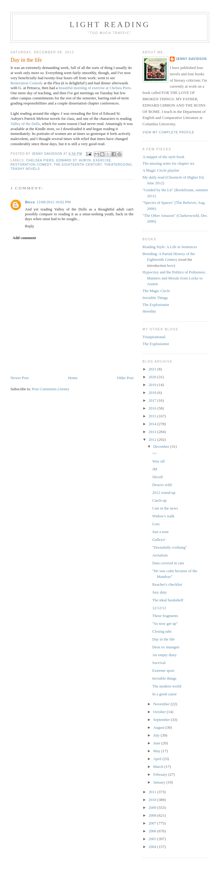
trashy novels (25, 168)
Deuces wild (162, 484)
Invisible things (164, 678)
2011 (152, 792)
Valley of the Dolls (25, 123)
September (162, 719)
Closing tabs (162, 631)
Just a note (160, 531)
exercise (102, 160)
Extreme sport (163, 670)
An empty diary (164, 655)
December (161, 446)
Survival (158, 662)
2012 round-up (163, 492)
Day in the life (163, 639)
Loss (156, 524)
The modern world (166, 686)
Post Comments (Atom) (50, 389)
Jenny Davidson (191, 59)
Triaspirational (153, 337)
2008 (152, 815)
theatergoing (118, 164)
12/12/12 (159, 608)
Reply (29, 226)
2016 (152, 408)
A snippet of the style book (163, 156)
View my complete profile (168, 132)
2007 (152, 823)
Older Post (125, 378)
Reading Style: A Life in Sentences (169, 247)
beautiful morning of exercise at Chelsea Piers (95, 88)
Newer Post (19, 378)
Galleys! (158, 539)
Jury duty (159, 592)
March (158, 766)
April (158, 758)
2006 (152, 831)
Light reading (110, 24)
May (157, 751)
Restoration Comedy (26, 83)
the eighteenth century (78, 164)
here (170, 265)
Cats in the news (165, 508)
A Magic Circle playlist (160, 170)
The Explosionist (155, 304)
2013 (152, 431)
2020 (152, 377)
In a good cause (164, 694)
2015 (152, 416)
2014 (152, 424)
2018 (152, 392)
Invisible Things (155, 297)
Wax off (158, 461)
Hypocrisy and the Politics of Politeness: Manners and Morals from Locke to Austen (174, 278)
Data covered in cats (168, 563)
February (160, 774)
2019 (152, 384)
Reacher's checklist (167, 584)
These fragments (165, 615)
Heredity (149, 311)
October (160, 711)
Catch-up (159, 500)
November (162, 704)
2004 (152, 846)
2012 (152, 439)
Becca (29, 202)
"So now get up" (165, 623)
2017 (152, 400)
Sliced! (157, 477)
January (159, 782)
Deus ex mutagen (165, 647)
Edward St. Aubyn (73, 160)
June (157, 743)
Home (73, 378)
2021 (152, 369)
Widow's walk (163, 516)
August (159, 727)
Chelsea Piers (40, 160)
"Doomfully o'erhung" (169, 547)
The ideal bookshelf (167, 600)
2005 (152, 839)
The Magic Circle (156, 290)
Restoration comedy (30, 164)
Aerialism (159, 555)
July (157, 735)
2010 (152, 799)
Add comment (24, 237)
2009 (152, 807)
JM (154, 469)
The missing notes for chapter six (168, 163)
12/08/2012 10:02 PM (53, 202)
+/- (154, 453)
